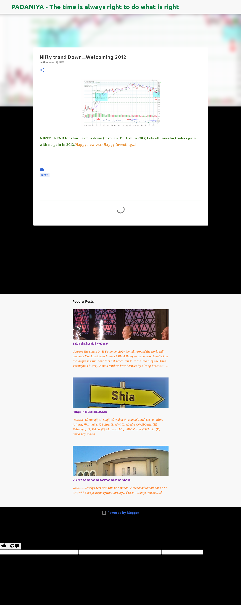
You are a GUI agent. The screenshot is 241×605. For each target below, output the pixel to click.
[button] (42, 70)
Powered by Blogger (120, 512)
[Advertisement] (120, 259)
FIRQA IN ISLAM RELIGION (90, 411)
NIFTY (44, 175)
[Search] (184, 7)
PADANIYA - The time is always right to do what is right (95, 6)
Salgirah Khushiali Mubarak (90, 343)
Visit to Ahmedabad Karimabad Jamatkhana (102, 480)
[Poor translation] (14, 546)
